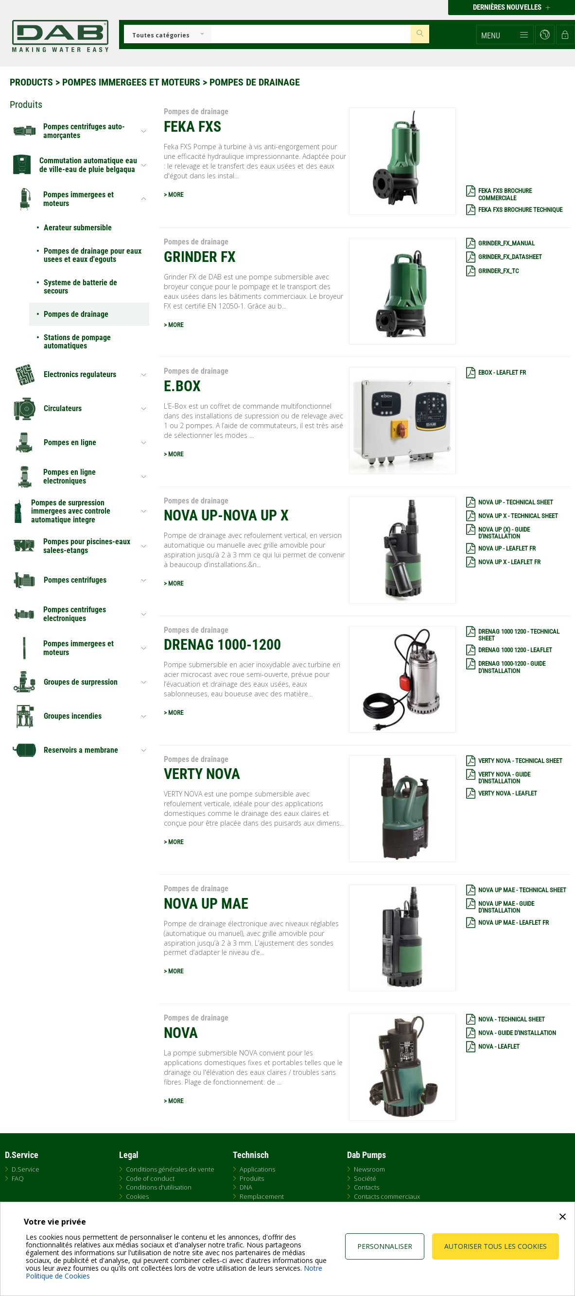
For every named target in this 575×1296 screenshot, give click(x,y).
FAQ (18, 1178)
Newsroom (369, 1169)
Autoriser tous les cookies (495, 1246)
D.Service (25, 1169)
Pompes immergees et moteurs (131, 82)
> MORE (173, 194)
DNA (246, 1187)
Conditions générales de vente (170, 1169)
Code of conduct (150, 1178)
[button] (505, 34)
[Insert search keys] (311, 34)
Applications (257, 1169)
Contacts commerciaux (387, 1196)
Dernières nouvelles (511, 7)
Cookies (137, 1196)
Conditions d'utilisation (159, 1187)
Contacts (366, 1187)
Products (31, 82)
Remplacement (262, 1196)
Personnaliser (384, 1246)
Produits (252, 1178)
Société (365, 1178)
